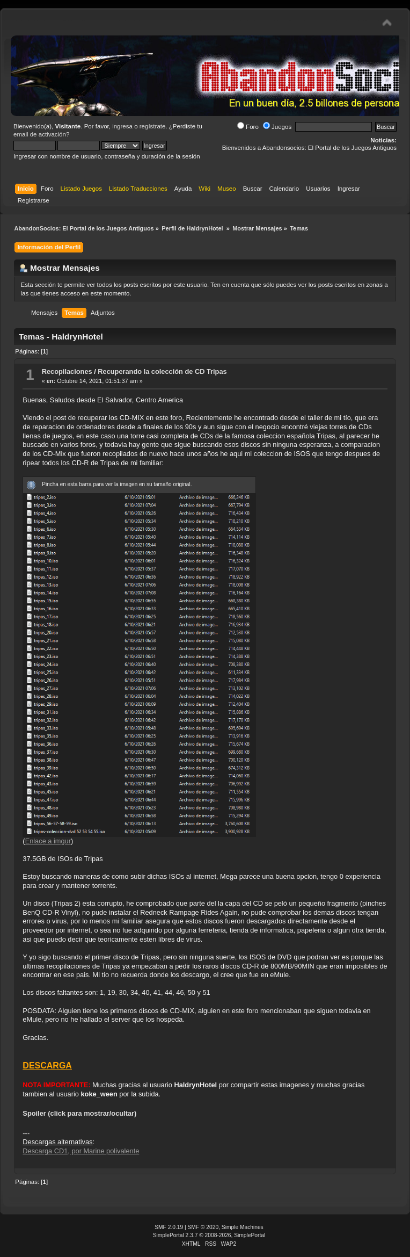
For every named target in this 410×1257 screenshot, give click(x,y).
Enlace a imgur (48, 841)
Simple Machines (242, 1227)
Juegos (277, 127)
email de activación (39, 134)
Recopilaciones (67, 371)
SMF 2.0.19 (169, 1227)
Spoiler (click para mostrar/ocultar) (79, 1113)
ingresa (122, 126)
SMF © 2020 (203, 1227)
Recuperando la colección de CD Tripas (162, 371)
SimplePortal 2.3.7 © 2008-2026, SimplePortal (209, 1235)
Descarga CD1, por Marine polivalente (81, 1151)
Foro (248, 127)
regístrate (153, 126)
